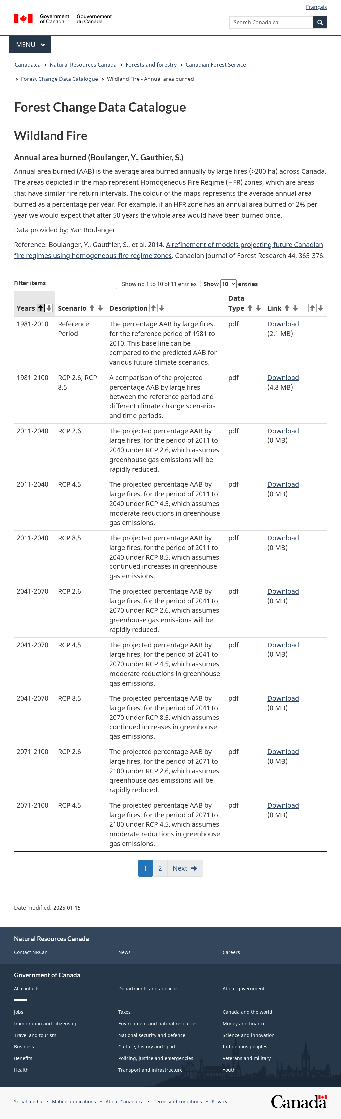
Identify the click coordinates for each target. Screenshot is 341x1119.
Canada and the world (247, 1012)
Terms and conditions (178, 1101)
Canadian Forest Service (216, 64)
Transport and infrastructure (150, 1070)
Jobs (18, 1012)
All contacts (27, 988)
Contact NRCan (31, 952)
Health (21, 1070)
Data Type (245, 303)
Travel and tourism (35, 1035)
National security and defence (151, 1035)
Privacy (219, 1101)
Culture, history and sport (147, 1046)
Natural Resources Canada (83, 64)
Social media (28, 1101)
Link (283, 308)
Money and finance (244, 1023)
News (124, 952)
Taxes (124, 1012)
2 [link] (163, 870)
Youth (229, 1070)
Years (35, 308)
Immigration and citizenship (46, 1023)
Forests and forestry (151, 64)
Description (137, 308)
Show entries (231, 283)
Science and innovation (249, 1035)
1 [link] (148, 870)
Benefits (23, 1058)
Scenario (81, 308)
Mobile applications (74, 1101)
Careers (231, 952)
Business (24, 1046)
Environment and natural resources (158, 1023)
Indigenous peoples (245, 1046)
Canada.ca (28, 64)
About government (244, 988)
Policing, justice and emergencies (155, 1058)
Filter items (65, 283)
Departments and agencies (148, 988)
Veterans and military (247, 1058)
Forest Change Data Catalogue (59, 78)
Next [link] (180, 868)
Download (283, 323)
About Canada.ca (125, 1101)
